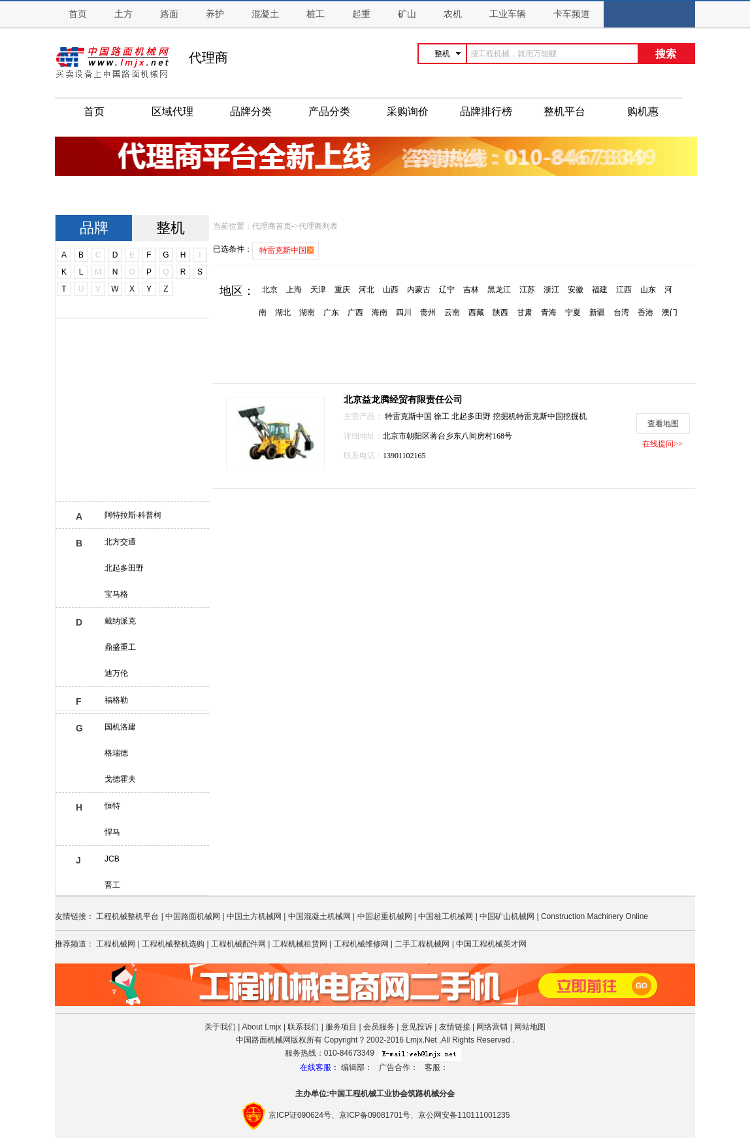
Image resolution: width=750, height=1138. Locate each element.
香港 (645, 312)
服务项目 (341, 1026)
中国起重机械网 (384, 916)
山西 (391, 289)
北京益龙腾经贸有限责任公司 (403, 400)
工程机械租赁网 (299, 943)
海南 (379, 312)
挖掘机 (504, 416)
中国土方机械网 (254, 916)
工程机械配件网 (238, 943)
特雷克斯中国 (409, 416)
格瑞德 (116, 753)
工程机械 (360, 1093)
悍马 (112, 832)
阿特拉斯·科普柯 (133, 515)
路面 (169, 14)
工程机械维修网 (361, 943)
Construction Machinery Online (594, 916)
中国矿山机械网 (507, 916)
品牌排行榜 (486, 111)
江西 (624, 289)
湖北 (283, 312)
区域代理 (172, 111)
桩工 (315, 14)
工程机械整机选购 (173, 943)
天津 (318, 289)
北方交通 (120, 541)
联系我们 (303, 1026)
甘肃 (524, 312)
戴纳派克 (120, 621)
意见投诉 (416, 1026)
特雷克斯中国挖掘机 (551, 416)
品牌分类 (251, 111)
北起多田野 (124, 568)
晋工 (112, 885)
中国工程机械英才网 (491, 943)
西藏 (476, 312)
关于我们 (220, 1026)
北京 (270, 289)
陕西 (500, 312)
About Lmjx (262, 1026)
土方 (123, 14)
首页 (78, 14)
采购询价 (408, 111)
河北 (366, 289)
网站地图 (530, 1026)
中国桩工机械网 (445, 916)
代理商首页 (271, 226)
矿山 (407, 14)
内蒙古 (419, 289)
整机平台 (564, 111)
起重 (361, 14)
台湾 (621, 312)
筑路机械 (423, 1093)
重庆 (342, 289)
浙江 (551, 289)
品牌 (94, 228)
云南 (452, 312)
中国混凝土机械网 (319, 916)
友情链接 (454, 1026)
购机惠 (643, 111)
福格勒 (116, 700)
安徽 (575, 289)
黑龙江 (499, 289)
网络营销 (492, 1026)
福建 (600, 289)
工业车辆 (507, 14)
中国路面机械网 (192, 916)
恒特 (112, 806)
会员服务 (379, 1026)
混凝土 (265, 14)
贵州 (428, 312)
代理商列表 (318, 226)
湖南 (307, 312)
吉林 (471, 289)
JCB (112, 858)
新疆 (597, 312)
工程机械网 (115, 943)
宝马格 (116, 594)
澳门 (669, 312)
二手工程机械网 (422, 943)
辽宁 (447, 289)
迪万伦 (116, 673)
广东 (331, 312)
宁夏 (573, 312)
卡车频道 (571, 14)
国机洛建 (120, 726)
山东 (648, 289)
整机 (170, 228)
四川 (404, 312)
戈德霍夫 (120, 779)
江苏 (527, 289)
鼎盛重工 (120, 647)
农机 (453, 14)
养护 (215, 14)
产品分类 (329, 111)
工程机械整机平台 (127, 916)
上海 (294, 289)
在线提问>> (662, 443)
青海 (549, 312)
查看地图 (663, 423)
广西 (355, 312)
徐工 (442, 416)
